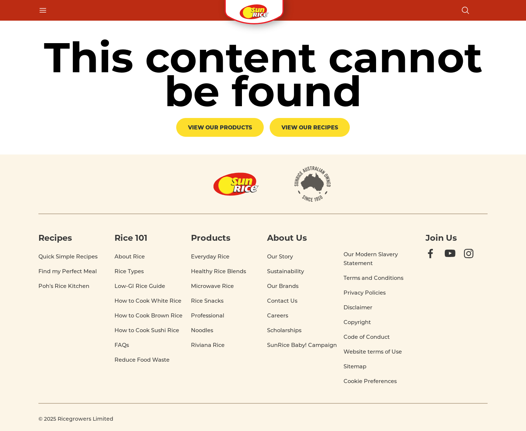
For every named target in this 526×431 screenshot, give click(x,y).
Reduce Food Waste (142, 359)
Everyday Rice (210, 256)
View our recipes (309, 127)
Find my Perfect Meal (67, 271)
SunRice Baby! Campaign (302, 344)
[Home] (236, 184)
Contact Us (282, 300)
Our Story (280, 256)
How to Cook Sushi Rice (147, 330)
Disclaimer (358, 307)
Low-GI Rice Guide (140, 285)
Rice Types (129, 271)
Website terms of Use (373, 351)
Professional (207, 315)
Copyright (357, 322)
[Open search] (465, 10)
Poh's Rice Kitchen (63, 285)
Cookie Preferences (370, 381)
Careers (277, 315)
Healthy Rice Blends (218, 271)
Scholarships (284, 330)
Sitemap (355, 366)
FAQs (122, 344)
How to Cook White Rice (148, 300)
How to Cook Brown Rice (148, 315)
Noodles (202, 330)
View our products (220, 127)
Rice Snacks (207, 300)
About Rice (130, 256)
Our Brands (282, 285)
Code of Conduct (367, 336)
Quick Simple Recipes (68, 256)
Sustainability (285, 271)
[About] (312, 184)
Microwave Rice (212, 285)
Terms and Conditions (373, 277)
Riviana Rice (208, 344)
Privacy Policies (365, 292)
